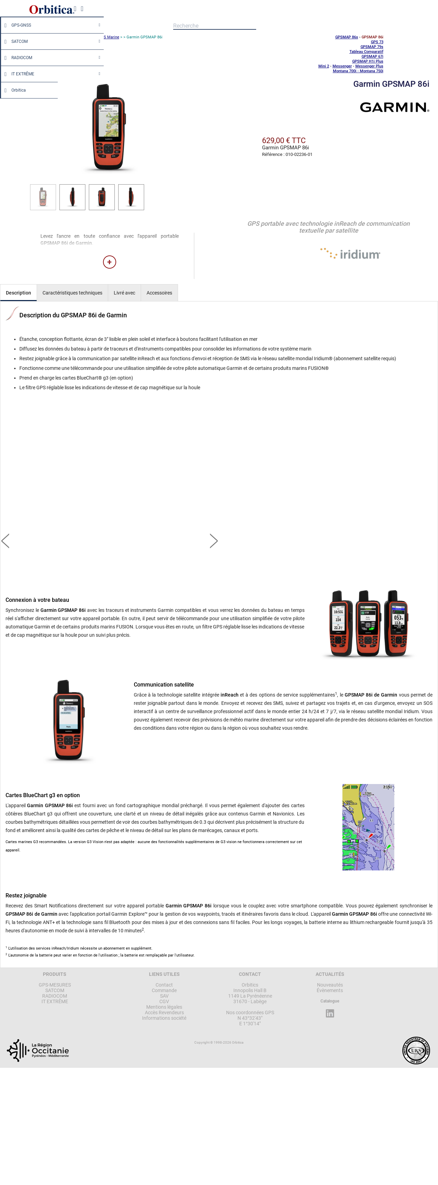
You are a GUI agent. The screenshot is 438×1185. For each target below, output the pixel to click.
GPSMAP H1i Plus (367, 61)
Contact (164, 985)
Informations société (164, 1018)
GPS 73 (377, 42)
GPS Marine (109, 37)
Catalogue (329, 1001)
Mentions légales (164, 1007)
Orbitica (13, 90)
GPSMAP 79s (372, 47)
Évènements (330, 990)
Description (18, 293)
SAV (164, 996)
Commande (164, 990)
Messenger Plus (369, 66)
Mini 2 (323, 66)
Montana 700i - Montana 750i (358, 71)
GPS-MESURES (55, 985)
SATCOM (14, 41)
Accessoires (159, 293)
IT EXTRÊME (17, 74)
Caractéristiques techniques (72, 293)
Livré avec (124, 293)
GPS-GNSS (16, 25)
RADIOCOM (16, 57)
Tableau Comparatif (366, 51)
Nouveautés (330, 985)
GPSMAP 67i (372, 56)
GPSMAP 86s (346, 37)
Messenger (342, 66)
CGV (164, 1001)
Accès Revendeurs (164, 1012)
